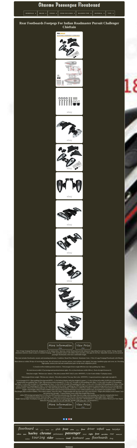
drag (111, 438)
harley (33, 433)
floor (83, 429)
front (65, 428)
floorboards (100, 437)
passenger (73, 433)
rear (112, 433)
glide (58, 429)
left (37, 429)
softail (100, 428)
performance (58, 434)
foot (97, 433)
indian (77, 430)
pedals (88, 438)
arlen (72, 429)
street (84, 434)
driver (91, 428)
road (68, 438)
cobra (19, 434)
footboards (60, 439)
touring (38, 438)
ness (24, 434)
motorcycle (119, 434)
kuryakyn (116, 429)
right (91, 434)
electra (41, 430)
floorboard (26, 428)
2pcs (52, 429)
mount (47, 429)
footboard (78, 437)
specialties (104, 434)
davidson (27, 439)
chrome (45, 433)
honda (108, 429)
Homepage (69, 447)
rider (50, 437)
